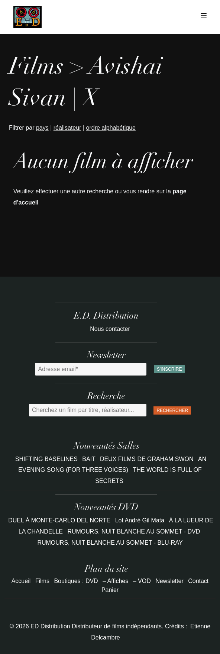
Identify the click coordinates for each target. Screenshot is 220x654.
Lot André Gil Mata (140, 520)
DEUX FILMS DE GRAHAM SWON (147, 459)
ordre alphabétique (111, 128)
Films (42, 581)
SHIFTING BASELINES (47, 459)
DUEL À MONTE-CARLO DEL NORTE (59, 520)
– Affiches (115, 581)
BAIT (89, 459)
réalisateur (67, 128)
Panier (110, 590)
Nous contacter (110, 329)
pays (42, 128)
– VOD (142, 581)
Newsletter (169, 581)
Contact (198, 581)
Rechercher (172, 410)
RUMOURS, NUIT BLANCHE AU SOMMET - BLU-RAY (109, 542)
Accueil (21, 581)
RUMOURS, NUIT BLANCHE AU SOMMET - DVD (133, 531)
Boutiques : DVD (76, 581)
